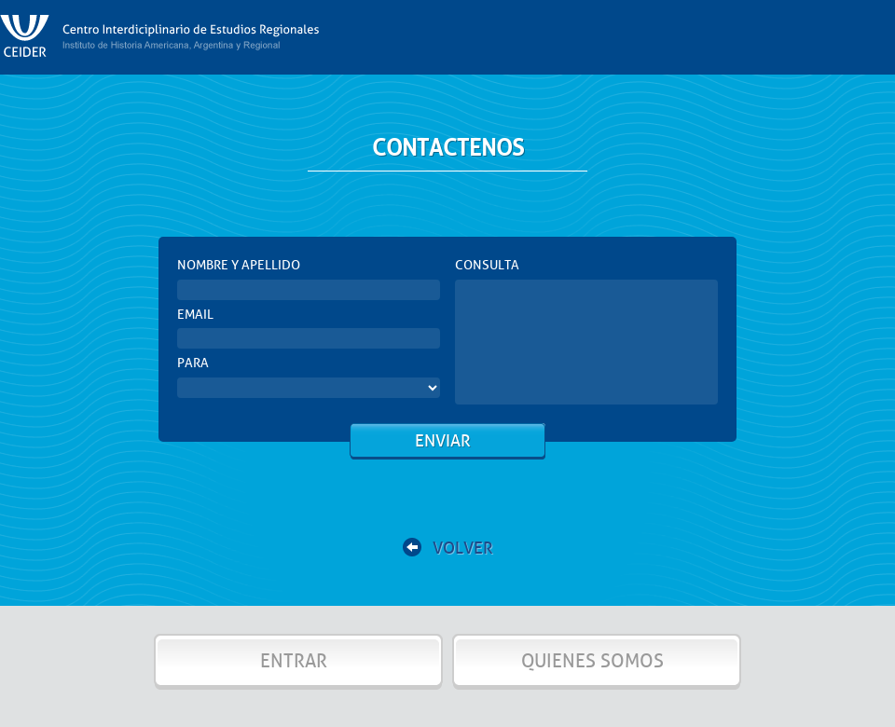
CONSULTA (487, 265)
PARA (193, 363)
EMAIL (195, 314)
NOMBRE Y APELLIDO (238, 265)
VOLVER (448, 548)
